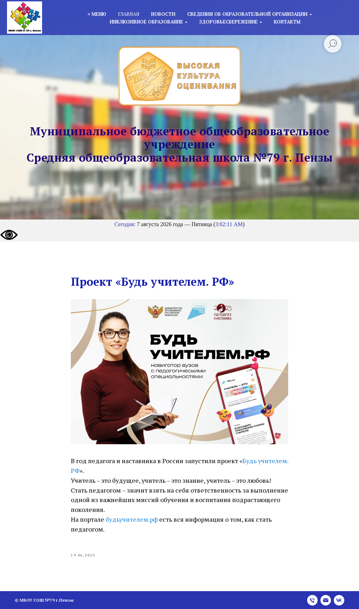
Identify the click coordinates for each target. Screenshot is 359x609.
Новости (163, 14)
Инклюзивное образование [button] (146, 22)
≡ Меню (97, 14)
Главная (128, 14)
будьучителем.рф (132, 519)
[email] (325, 600)
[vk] (339, 600)
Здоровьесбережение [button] (228, 22)
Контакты (287, 22)
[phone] (312, 600)
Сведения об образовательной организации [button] (247, 14)
